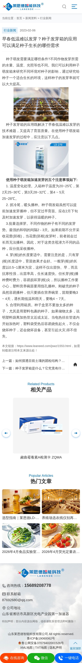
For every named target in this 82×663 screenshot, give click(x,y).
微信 (41, 658)
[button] (76, 433)
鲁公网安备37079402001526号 (41, 643)
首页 (19, 18)
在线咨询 (13, 658)
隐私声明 (56, 647)
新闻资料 (31, 18)
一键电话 (68, 658)
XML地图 (26, 647)
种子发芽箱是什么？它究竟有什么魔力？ (45, 368)
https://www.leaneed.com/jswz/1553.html (44, 346)
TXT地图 (41, 647)
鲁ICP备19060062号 (41, 638)
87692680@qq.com (17, 600)
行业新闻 (45, 18)
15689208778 (37, 585)
